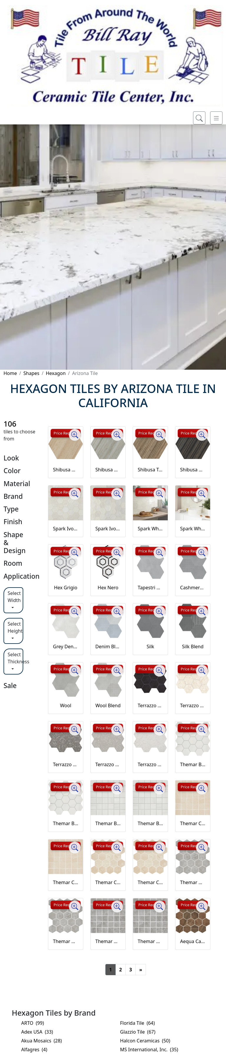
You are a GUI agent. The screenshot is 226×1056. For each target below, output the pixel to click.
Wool (65, 705)
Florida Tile (137, 1023)
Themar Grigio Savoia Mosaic (108, 941)
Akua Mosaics (41, 1040)
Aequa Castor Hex (192, 941)
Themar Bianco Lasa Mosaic (108, 823)
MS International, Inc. (149, 1049)
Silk (150, 646)
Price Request (66, 433)
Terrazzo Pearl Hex (108, 764)
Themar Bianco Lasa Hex (192, 764)
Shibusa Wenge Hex (192, 469)
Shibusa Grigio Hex (108, 469)
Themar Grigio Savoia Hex (192, 882)
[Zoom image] (75, 435)
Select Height (15, 627)
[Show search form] (199, 117)
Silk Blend (193, 646)
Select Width (14, 596)
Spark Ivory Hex (65, 528)
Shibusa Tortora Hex (150, 469)
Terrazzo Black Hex (150, 705)
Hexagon (56, 373)
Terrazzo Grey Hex (65, 764)
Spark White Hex (150, 528)
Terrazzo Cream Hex (192, 705)
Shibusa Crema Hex (65, 469)
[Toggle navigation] (216, 117)
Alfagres (34, 1049)
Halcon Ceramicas (145, 1040)
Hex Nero (108, 587)
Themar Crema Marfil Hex (108, 882)
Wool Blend (108, 705)
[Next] (140, 969)
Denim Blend (108, 646)
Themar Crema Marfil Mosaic (192, 823)
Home (10, 373)
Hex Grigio (65, 587)
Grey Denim (65, 646)
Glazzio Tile (137, 1032)
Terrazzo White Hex (150, 764)
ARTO (32, 1023)
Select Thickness (15, 658)
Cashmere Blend (192, 587)
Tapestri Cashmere (150, 587)
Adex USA (37, 1032)
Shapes (31, 373)
